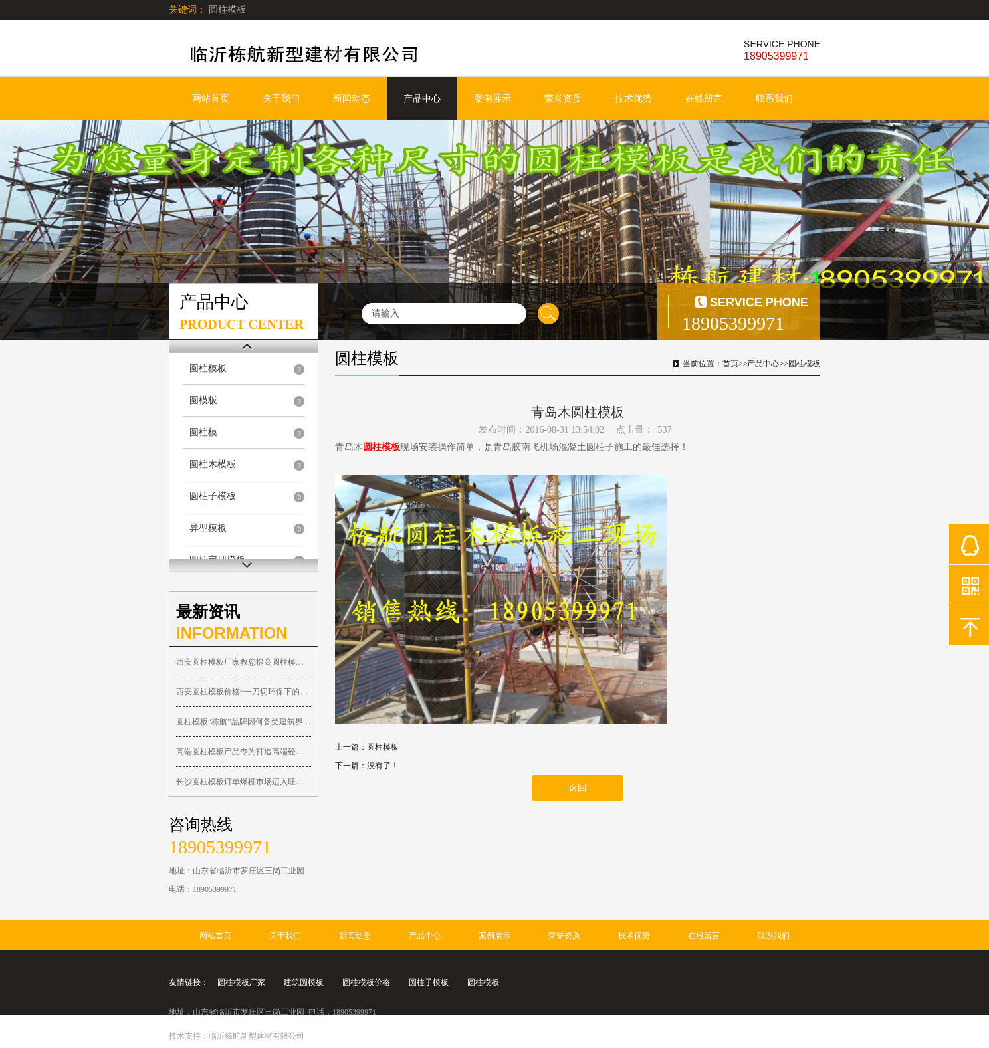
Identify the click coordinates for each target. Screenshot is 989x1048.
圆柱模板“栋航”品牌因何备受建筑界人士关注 (243, 721)
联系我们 (774, 99)
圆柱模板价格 (366, 982)
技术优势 (633, 99)
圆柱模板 (208, 368)
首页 (730, 363)
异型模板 (208, 528)
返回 (577, 788)
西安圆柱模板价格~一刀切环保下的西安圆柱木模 (243, 691)
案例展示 (492, 99)
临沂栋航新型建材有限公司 (256, 1036)
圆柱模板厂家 (241, 982)
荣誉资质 (563, 99)
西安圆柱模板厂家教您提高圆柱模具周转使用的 (243, 662)
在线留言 (703, 99)
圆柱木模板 (212, 464)
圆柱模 (203, 432)
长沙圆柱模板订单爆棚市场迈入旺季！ (243, 781)
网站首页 (210, 99)
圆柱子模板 (212, 496)
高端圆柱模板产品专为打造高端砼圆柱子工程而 (243, 751)
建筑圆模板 (304, 982)
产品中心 (422, 99)
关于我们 (281, 99)
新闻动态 (351, 99)
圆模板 (203, 400)
